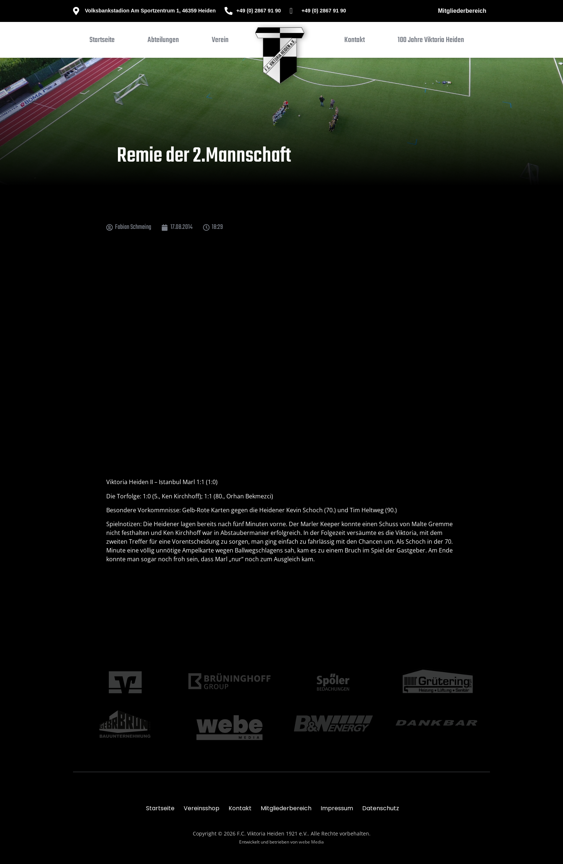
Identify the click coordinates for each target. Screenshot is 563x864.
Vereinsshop (201, 808)
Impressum (337, 808)
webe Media (311, 842)
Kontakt (240, 808)
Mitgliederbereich (462, 11)
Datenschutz (380, 808)
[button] (163, 42)
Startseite (160, 808)
